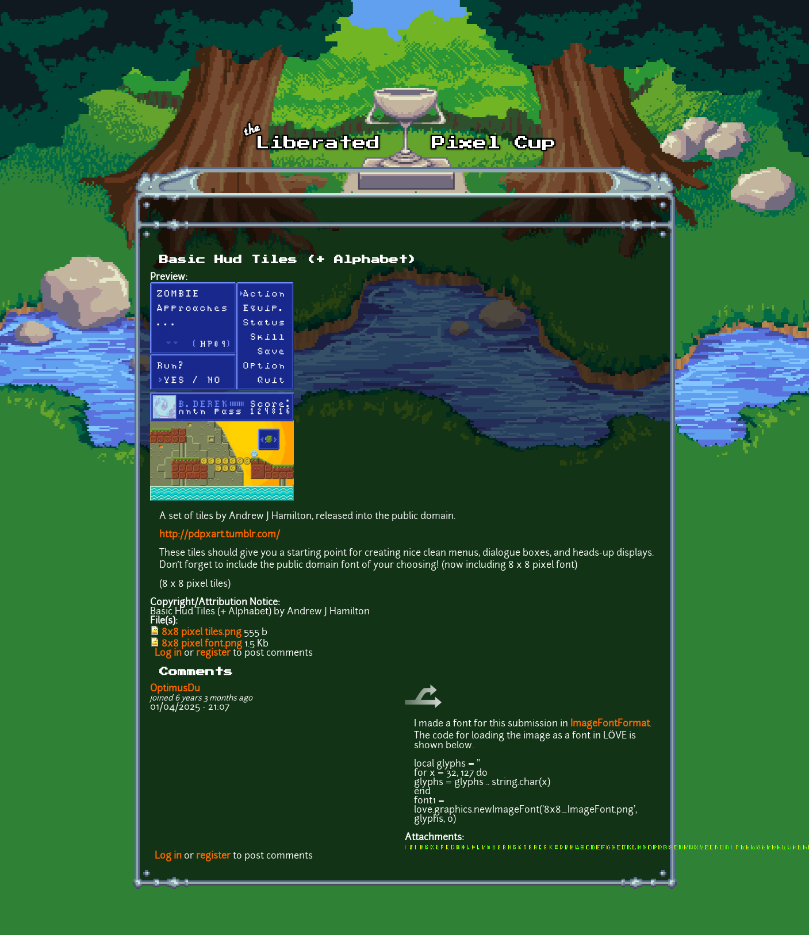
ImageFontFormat (610, 724)
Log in (168, 653)
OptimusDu (175, 689)
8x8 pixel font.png (202, 644)
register (213, 653)
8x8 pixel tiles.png (201, 632)
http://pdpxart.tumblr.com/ (219, 535)
